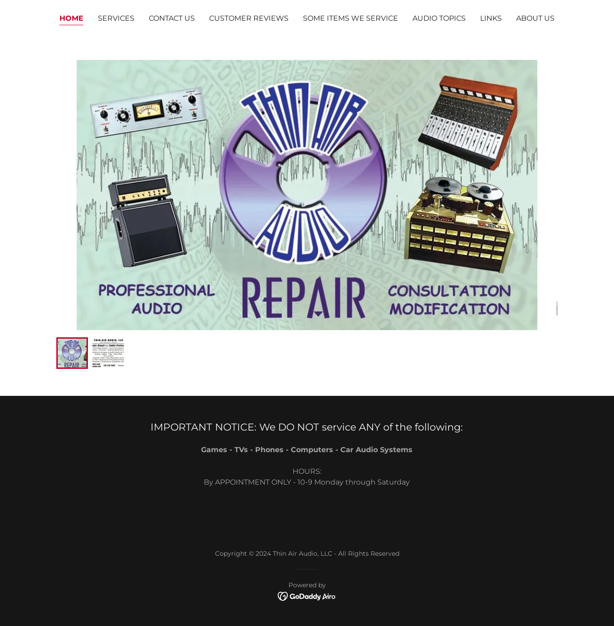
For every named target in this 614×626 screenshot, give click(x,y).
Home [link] (71, 18)
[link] (307, 596)
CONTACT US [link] (172, 18)
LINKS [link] (491, 18)
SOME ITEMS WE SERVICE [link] (350, 18)
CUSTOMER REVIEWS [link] (249, 18)
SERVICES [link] (116, 18)
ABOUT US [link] (535, 18)
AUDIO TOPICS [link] (439, 18)
